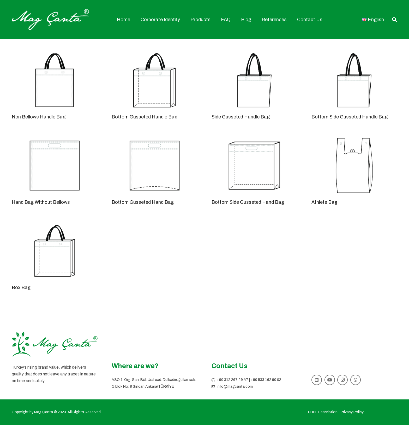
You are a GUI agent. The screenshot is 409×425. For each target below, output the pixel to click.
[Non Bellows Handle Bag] (55, 80)
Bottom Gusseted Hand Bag (143, 202)
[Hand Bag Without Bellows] (55, 165)
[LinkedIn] (316, 380)
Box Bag (21, 287)
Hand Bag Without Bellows (41, 202)
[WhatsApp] (355, 380)
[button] (394, 19)
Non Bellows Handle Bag (38, 116)
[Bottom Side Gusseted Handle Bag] (354, 80)
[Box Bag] (55, 251)
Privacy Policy (352, 412)
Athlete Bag (324, 202)
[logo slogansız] (55, 344)
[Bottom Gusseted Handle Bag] (154, 80)
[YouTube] (329, 380)
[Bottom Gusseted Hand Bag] (154, 165)
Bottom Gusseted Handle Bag (144, 116)
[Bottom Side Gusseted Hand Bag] (254, 165)
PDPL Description (323, 412)
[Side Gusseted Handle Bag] (254, 80)
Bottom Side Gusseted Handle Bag (349, 116)
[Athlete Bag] (354, 165)
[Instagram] (342, 380)
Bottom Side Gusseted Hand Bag (248, 202)
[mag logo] (50, 19)
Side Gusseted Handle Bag (241, 116)
